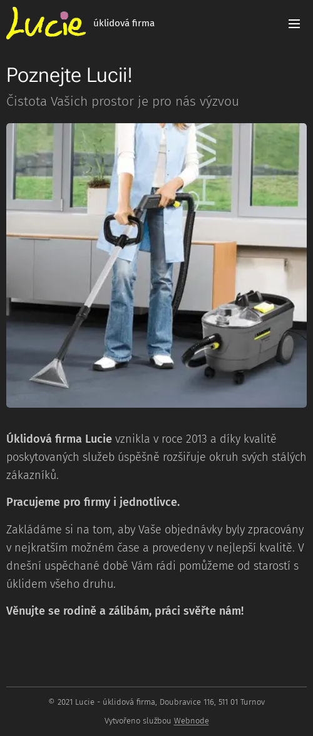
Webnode (191, 720)
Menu (294, 23)
